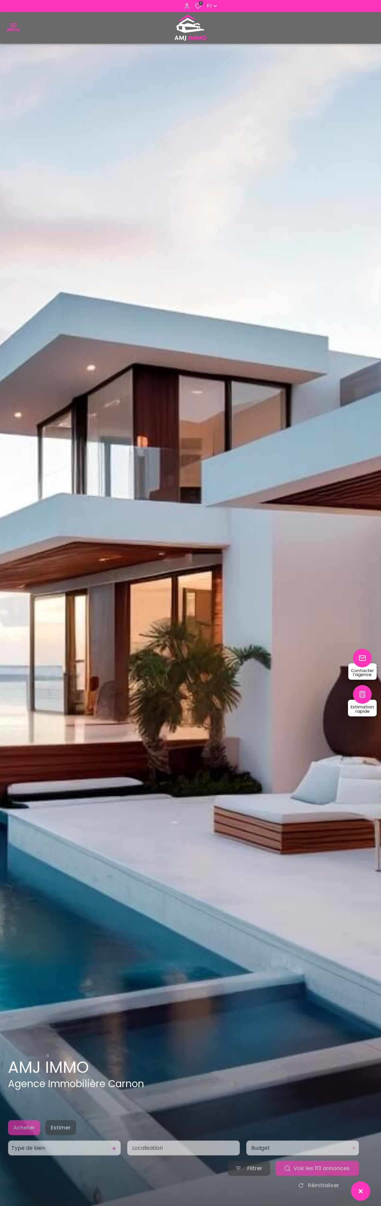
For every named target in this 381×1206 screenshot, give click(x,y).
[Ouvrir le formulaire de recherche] (249, 1182)
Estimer (61, 1141)
